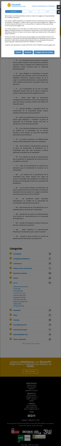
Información (14, 11)
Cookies (47, 11)
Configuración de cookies (44, 52)
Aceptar (18, 52)
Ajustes (30, 11)
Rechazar (28, 52)
